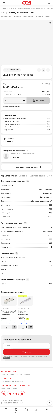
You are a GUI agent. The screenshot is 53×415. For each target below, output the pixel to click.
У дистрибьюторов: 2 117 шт (9, 323)
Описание (17, 17)
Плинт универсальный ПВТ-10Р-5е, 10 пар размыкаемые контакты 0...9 (8, 313)
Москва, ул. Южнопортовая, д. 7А (15, 385)
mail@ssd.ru (6, 378)
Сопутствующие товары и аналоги (26, 167)
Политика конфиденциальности (11, 400)
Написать (16, 157)
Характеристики (6, 17)
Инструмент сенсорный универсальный (23, 312)
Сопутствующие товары (12, 292)
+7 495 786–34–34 (9, 372)
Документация (28, 17)
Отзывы (47, 17)
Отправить (26, 352)
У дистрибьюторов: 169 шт (25, 323)
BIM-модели (39, 17)
